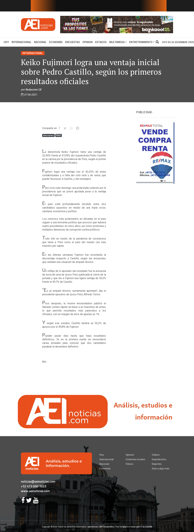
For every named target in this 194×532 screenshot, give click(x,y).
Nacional (40, 42)
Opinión (130, 454)
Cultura (155, 454)
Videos (129, 464)
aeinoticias (93, 527)
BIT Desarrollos (107, 527)
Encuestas (72, 42)
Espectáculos (159, 459)
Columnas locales (135, 459)
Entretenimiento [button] (140, 42)
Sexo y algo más (160, 468)
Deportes (157, 464)
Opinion (87, 42)
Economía (55, 42)
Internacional (21, 42)
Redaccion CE (33, 89)
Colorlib (148, 527)
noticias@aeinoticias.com (38, 481)
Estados (101, 42)
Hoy (7, 42)
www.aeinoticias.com (35, 490)
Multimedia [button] (117, 42)
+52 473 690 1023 (33, 486)
